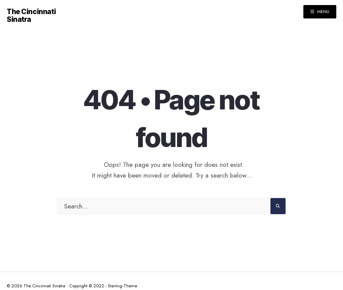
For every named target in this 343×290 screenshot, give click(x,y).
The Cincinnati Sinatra (31, 15)
